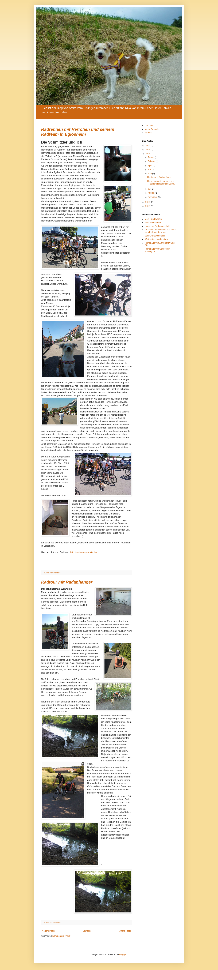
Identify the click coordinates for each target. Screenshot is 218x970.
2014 (148, 149)
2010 (148, 145)
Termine (148, 132)
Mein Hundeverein (153, 219)
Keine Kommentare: (52, 573)
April (150, 165)
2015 (148, 153)
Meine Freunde (152, 129)
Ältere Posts (125, 931)
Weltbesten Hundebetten (156, 239)
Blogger (122, 954)
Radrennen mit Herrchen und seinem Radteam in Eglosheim (77, 132)
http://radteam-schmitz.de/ (83, 552)
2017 (148, 206)
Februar (152, 161)
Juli (149, 189)
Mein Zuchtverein (153, 222)
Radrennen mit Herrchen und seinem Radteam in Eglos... (161, 182)
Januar (151, 157)
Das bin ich (150, 125)
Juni (150, 173)
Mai (150, 169)
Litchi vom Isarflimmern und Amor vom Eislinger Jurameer (160, 230)
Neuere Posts (48, 931)
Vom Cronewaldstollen (155, 236)
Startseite (87, 931)
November (153, 197)
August (151, 193)
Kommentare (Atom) (61, 936)
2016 (148, 202)
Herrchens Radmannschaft (157, 226)
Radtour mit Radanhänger (66, 582)
